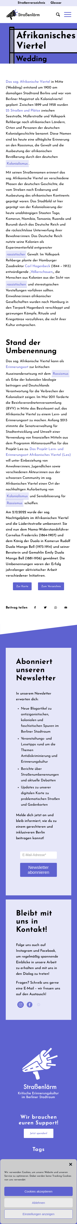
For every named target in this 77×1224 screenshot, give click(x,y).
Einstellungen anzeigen (38, 1214)
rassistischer (16, 255)
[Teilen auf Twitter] (45, 608)
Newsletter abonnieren (38, 870)
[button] (71, 1164)
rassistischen (16, 285)
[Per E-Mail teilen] (66, 608)
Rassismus (60, 374)
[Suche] (56, 14)
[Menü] (65, 14)
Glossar (56, 3)
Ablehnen (38, 1202)
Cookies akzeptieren (39, 1191)
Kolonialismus (17, 164)
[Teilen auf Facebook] (35, 608)
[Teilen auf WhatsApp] (56, 608)
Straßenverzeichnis (31, 3)
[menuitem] (31, 3)
